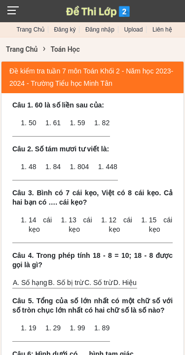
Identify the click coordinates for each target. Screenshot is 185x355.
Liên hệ (162, 29)
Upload (133, 29)
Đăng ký (64, 29)
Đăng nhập (99, 29)
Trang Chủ (30, 29)
